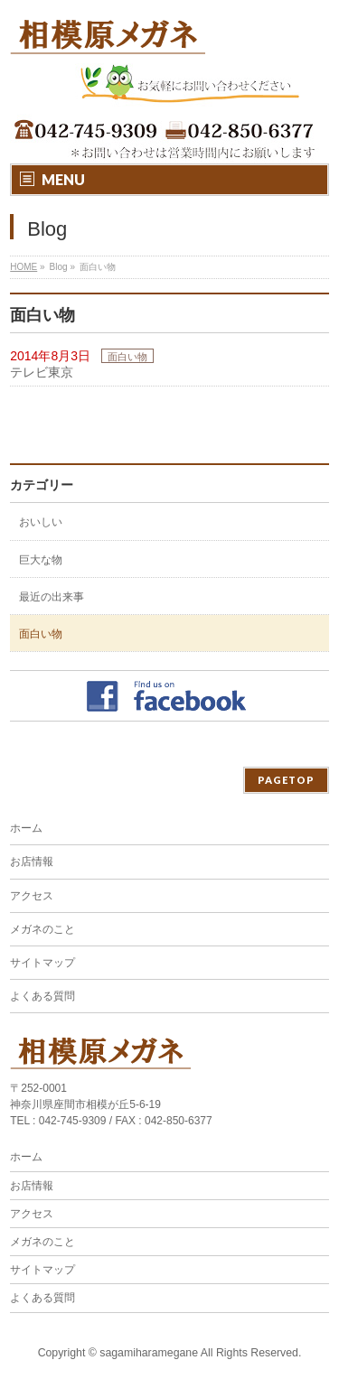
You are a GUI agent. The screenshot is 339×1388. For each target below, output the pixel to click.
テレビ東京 (41, 372)
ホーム (26, 828)
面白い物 (127, 356)
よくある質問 (42, 996)
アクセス (31, 896)
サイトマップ (42, 962)
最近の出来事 (51, 597)
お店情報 (31, 861)
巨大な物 (40, 560)
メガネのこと (42, 929)
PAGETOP (286, 780)
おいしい (40, 522)
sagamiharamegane (148, 1352)
